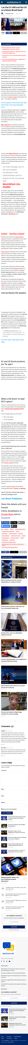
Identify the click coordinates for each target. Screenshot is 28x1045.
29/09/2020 (18, 13)
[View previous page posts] (13, 721)
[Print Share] (14, 526)
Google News (7, 514)
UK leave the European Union (9, 542)
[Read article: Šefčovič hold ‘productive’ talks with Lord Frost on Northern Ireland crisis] (14, 595)
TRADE (22, 537)
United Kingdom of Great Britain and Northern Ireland (13, 545)
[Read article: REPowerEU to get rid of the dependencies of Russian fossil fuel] (4, 832)
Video (16, 1038)
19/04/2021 (3, 610)
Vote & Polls (9, 1038)
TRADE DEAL (5, 540)
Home (2, 1036)
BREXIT (12, 529)
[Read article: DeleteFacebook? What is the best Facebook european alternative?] (14, 866)
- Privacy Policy (11, 1042)
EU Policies (8, 1036)
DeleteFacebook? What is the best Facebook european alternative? (10, 879)
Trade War (12, 540)
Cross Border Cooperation (8, 531)
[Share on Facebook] (9, 33)
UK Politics (5, 577)
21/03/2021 (3, 636)
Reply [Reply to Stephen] (3, 744)
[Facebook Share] (5, 522)
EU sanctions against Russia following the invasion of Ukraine (17, 838)
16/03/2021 (3, 663)
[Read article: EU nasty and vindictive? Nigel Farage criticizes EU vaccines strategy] (14, 701)
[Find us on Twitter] (4, 961)
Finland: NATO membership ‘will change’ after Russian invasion (15, 844)
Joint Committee (11, 486)
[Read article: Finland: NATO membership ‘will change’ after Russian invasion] (4, 845)
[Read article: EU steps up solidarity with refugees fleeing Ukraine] (4, 826)
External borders (13, 533)
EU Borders (4, 533)
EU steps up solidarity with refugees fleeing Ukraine (13, 973)
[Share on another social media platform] (23, 33)
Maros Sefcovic (13, 153)
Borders (6, 529)
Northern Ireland (12, 97)
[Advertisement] (14, 38)
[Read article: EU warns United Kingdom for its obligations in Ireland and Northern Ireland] (14, 648)
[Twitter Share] (13, 522)
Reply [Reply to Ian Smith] (3, 755)
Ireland (4, 233)
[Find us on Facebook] (1, 961)
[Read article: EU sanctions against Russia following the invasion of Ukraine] (4, 839)
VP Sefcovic (12, 214)
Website (3, 802)
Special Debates (17, 1036)
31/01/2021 (3, 689)
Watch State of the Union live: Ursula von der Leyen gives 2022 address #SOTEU (17, 818)
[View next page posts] (15, 721)
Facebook (5, 517)
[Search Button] (26, 2)
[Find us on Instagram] (6, 961)
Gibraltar (23, 488)
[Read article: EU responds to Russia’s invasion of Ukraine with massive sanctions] (4, 852)
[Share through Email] (21, 522)
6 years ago (9, 730)
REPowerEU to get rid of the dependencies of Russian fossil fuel (16, 831)
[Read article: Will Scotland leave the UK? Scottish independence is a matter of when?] (14, 569)
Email (2, 795)
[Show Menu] (2, 2)
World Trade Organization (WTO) (10, 547)
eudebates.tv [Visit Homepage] (14, 2)
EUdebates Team (9, 13)
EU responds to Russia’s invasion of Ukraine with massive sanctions (16, 851)
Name (2, 789)
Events (2, 1038)
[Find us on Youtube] (9, 961)
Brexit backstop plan (20, 529)
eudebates (6, 1040)
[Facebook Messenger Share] (5, 526)
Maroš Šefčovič (5, 537)
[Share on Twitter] (16, 33)
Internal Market (5, 535)
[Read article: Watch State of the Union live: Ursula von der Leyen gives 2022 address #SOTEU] (4, 818)
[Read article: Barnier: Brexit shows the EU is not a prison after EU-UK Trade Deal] (14, 675)
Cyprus (17, 531)
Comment (4, 770)
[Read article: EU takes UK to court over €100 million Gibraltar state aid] (14, 622)
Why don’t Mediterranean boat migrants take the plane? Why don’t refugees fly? (16, 894)
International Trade (15, 535)
